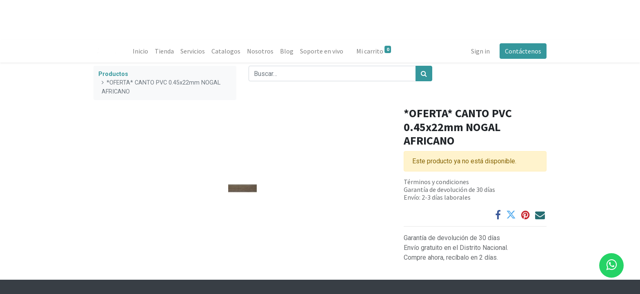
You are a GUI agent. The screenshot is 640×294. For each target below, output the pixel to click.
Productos (113, 74)
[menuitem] (140, 51)
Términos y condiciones (436, 182)
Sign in (480, 51)
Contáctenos (523, 51)
